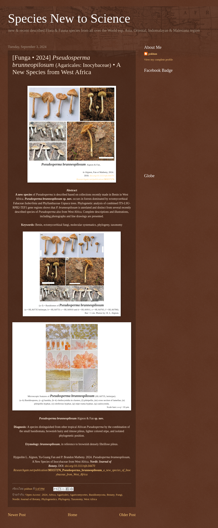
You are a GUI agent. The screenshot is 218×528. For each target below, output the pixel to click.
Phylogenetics (49, 499)
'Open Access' (33, 494)
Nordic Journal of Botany (26, 499)
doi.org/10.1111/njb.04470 (102, 175)
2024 (44, 494)
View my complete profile (158, 59)
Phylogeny (64, 499)
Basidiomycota (97, 494)
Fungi (119, 494)
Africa (52, 494)
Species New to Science (69, 18)
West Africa (90, 499)
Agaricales (63, 494)
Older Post (127, 515)
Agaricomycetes (79, 494)
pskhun (152, 53)
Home (72, 515)
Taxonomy (77, 499)
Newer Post (17, 515)
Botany (110, 494)
